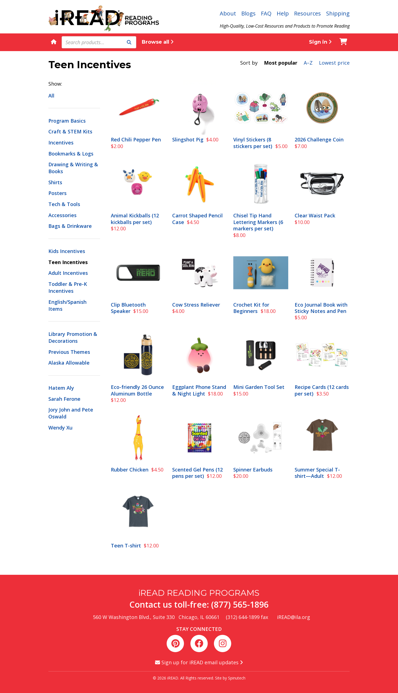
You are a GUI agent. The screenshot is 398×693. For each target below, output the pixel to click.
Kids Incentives (66, 251)
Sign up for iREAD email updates (199, 662)
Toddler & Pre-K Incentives (67, 287)
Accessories (62, 215)
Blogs (248, 13)
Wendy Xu (60, 427)
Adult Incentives (68, 273)
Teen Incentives (68, 262)
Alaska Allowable (69, 362)
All (51, 95)
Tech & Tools (64, 204)
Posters (57, 193)
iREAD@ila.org (293, 617)
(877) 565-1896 (240, 604)
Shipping (338, 13)
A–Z (308, 62)
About (228, 13)
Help (283, 13)
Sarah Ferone (64, 399)
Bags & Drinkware (70, 226)
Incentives (61, 142)
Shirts (55, 182)
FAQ (266, 13)
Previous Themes (69, 352)
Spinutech (236, 678)
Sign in (320, 42)
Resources (307, 13)
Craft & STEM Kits (70, 131)
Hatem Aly (61, 387)
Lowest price (334, 62)
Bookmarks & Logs (70, 153)
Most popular (280, 62)
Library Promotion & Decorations (72, 337)
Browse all (158, 42)
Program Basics (67, 120)
